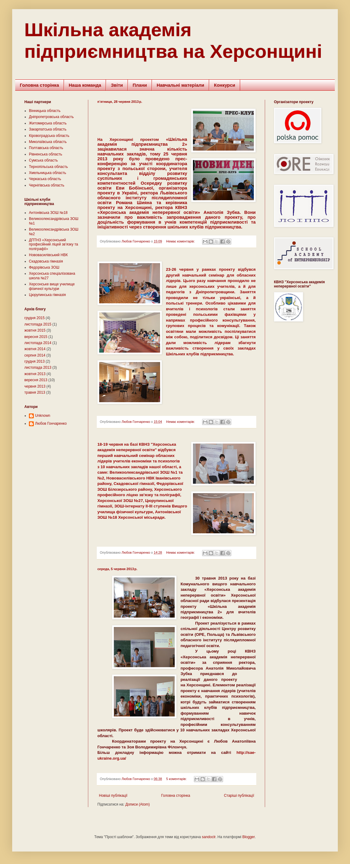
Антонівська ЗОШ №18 (48, 213)
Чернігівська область (46, 185)
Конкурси (224, 85)
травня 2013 (34, 392)
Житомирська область (48, 123)
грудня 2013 (34, 361)
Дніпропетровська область (51, 117)
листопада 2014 (37, 343)
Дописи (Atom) (137, 804)
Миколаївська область (48, 142)
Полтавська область (46, 148)
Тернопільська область (48, 167)
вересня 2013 (35, 380)
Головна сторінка (39, 85)
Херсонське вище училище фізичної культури (52, 286)
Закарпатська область (47, 129)
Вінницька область (45, 111)
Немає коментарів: (181, 241)
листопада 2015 (37, 324)
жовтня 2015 (34, 330)
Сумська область (43, 160)
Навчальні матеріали (180, 85)
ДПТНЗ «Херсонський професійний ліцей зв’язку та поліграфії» (53, 244)
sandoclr (208, 837)
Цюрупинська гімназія (47, 295)
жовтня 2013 (34, 374)
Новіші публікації (113, 795)
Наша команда (85, 85)
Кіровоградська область (49, 136)
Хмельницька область (47, 173)
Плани (140, 85)
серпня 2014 (34, 355)
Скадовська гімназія (46, 261)
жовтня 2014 (34, 349)
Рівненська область (45, 154)
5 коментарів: (176, 779)
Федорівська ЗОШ (44, 267)
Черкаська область (45, 179)
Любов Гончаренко (51, 423)
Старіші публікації (239, 795)
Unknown (42, 415)
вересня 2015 (35, 337)
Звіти (117, 85)
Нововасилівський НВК (48, 255)
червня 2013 (34, 386)
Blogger (248, 837)
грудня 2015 (34, 318)
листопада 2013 (37, 367)
